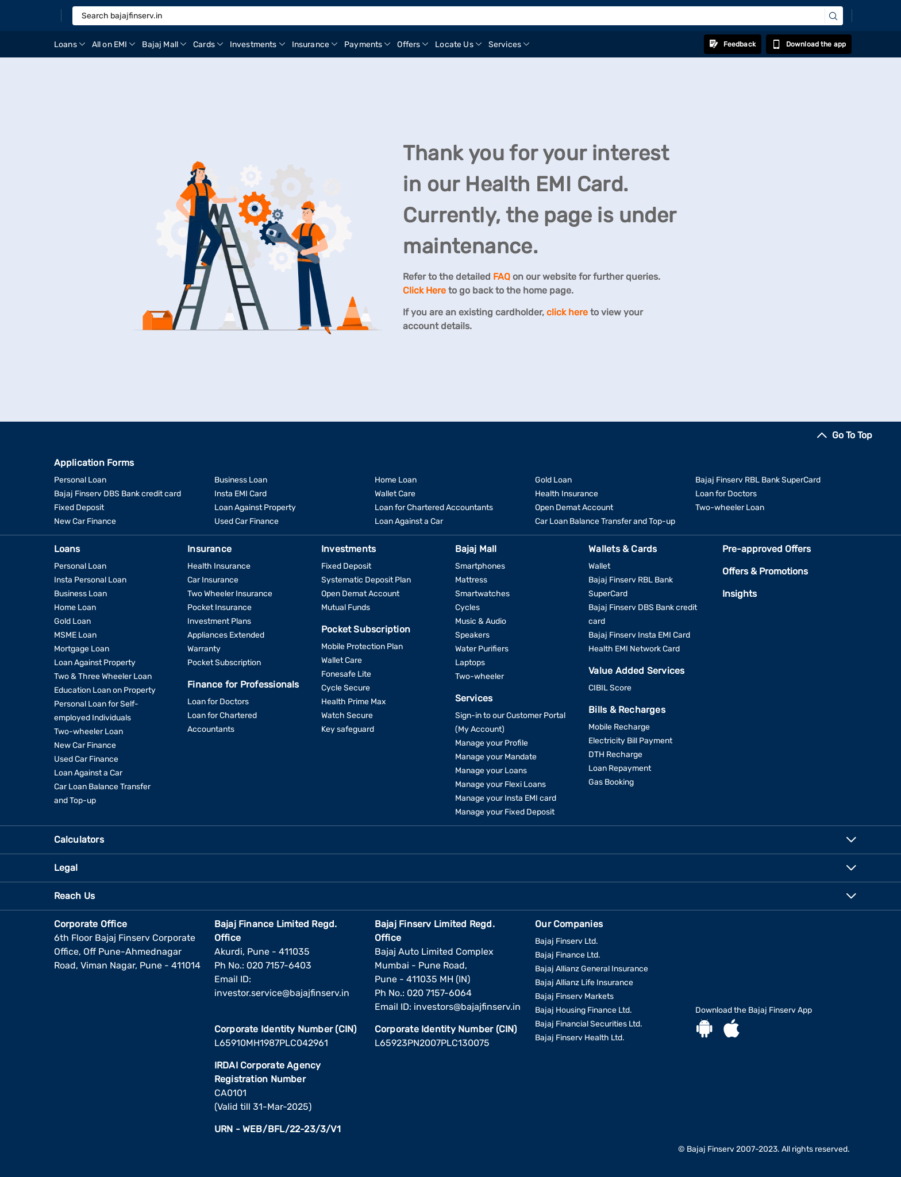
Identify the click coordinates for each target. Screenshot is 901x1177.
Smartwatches (482, 594)
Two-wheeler (479, 676)
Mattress (471, 580)
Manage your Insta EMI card (505, 798)
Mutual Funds (345, 607)
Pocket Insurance (219, 607)
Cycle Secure (345, 688)
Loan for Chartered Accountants (434, 507)
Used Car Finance (246, 521)
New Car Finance (85, 521)
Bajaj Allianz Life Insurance (584, 982)
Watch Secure (347, 715)
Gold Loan (553, 480)
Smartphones (480, 566)
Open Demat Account (574, 507)
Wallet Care (395, 494)
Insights (739, 593)
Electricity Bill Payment (630, 741)
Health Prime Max (353, 702)
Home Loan (396, 480)
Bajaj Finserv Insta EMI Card (639, 635)
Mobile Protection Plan (362, 646)
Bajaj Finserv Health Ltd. (580, 1038)
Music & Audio (480, 621)
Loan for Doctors (726, 494)
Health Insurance (566, 494)
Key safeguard (347, 729)
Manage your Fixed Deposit (505, 812)
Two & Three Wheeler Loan (103, 676)
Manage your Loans (491, 770)
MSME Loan (75, 635)
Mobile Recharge (619, 727)
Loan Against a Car (409, 521)
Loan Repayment (619, 768)
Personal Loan (80, 480)
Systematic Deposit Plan (366, 580)
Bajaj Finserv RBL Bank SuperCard (758, 480)
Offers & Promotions (765, 571)
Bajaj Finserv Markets (574, 996)
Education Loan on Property (105, 690)
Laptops (470, 662)
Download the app (809, 44)
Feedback (733, 44)
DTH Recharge (615, 754)
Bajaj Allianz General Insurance (591, 969)
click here (567, 312)
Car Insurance (212, 580)
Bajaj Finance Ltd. (567, 955)
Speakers (472, 635)
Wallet (599, 566)
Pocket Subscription (224, 662)
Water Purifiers (482, 649)
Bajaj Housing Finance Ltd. (583, 1010)
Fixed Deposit (79, 507)
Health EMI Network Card (634, 649)
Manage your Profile (491, 743)
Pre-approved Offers (766, 548)
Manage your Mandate (496, 757)
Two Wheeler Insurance (229, 594)
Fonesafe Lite (346, 674)
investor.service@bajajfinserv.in (281, 992)
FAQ (501, 276)
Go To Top (852, 435)
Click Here (424, 290)
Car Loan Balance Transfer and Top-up (605, 521)
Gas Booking (611, 782)
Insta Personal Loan (90, 580)
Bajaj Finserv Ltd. (566, 941)
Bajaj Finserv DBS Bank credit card (117, 494)
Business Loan (240, 480)
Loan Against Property (255, 507)
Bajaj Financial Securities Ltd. (588, 1024)
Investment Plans (219, 621)
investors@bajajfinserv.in (467, 1006)
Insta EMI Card (240, 494)
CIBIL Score (610, 688)
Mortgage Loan (81, 649)
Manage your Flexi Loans (500, 784)
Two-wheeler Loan (729, 507)
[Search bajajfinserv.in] (457, 15)
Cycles (467, 607)
